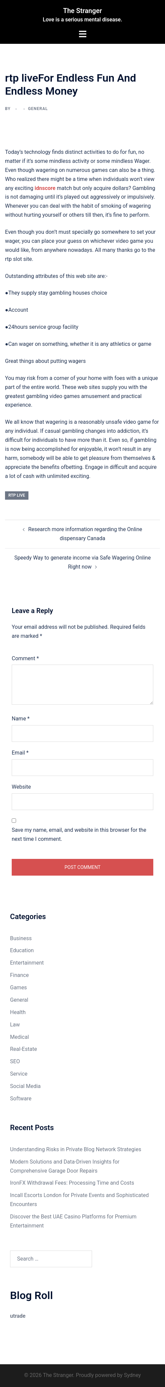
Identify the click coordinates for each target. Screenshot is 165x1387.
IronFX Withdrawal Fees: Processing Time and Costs (72, 1183)
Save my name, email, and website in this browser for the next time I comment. (79, 834)
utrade (17, 1316)
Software (20, 1098)
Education (22, 950)
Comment (25, 658)
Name (21, 718)
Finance (19, 975)
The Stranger (82, 11)
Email (20, 753)
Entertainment (27, 963)
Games (18, 987)
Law (15, 1024)
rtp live (16, 495)
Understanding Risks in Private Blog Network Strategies (75, 1149)
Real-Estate (23, 1049)
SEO (15, 1061)
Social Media (25, 1086)
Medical (19, 1037)
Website (21, 787)
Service (18, 1074)
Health (18, 1012)
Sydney (132, 1375)
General (38, 108)
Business (21, 938)
